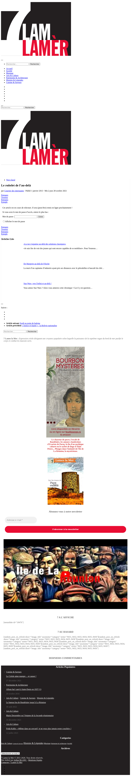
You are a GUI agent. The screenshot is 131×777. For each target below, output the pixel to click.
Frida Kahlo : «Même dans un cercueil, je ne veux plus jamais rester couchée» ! (38, 728)
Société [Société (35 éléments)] (69, 743)
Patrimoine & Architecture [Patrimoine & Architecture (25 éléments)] (59, 743)
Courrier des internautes (14, 191)
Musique (9, 73)
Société (9, 71)
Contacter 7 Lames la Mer (11, 762)
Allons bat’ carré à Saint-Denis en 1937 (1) (23, 689)
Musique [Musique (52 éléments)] (47, 743)
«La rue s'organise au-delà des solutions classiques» (45, 244)
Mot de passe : (19, 216)
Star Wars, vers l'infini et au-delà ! (38, 283)
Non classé (10, 180)
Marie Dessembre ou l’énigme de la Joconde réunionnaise (30, 715)
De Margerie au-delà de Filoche (37, 264)
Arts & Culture (12, 75)
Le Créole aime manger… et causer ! (21, 676)
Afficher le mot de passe (15, 221)
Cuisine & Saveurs (13, 82)
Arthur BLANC (20, 760)
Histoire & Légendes (14, 80)
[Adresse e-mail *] (21, 520)
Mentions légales (35, 760)
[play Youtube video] (65, 574)
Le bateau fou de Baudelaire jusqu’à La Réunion (26, 702)
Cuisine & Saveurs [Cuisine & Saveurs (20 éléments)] (18, 743)
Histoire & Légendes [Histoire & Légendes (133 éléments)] (33, 743)
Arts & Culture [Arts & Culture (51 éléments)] (6, 743)
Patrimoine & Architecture (17, 78)
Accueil (9, 68)
